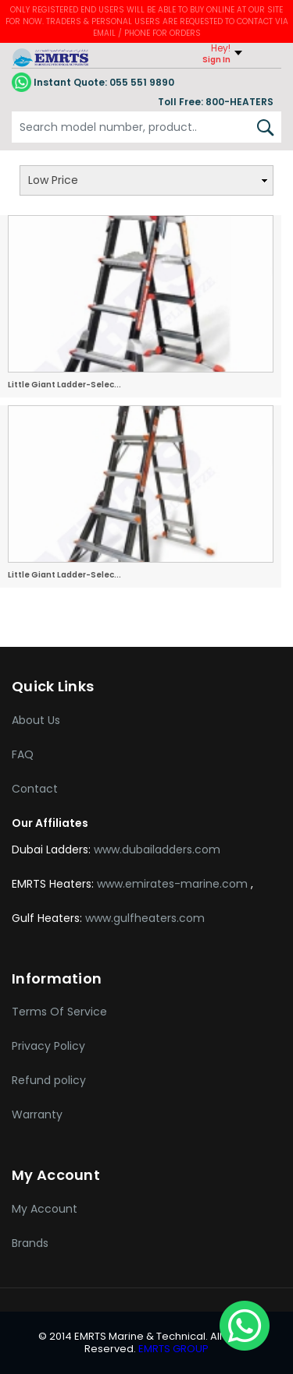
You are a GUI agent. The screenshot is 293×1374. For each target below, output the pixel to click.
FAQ (23, 754)
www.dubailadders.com (157, 849)
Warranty (37, 1114)
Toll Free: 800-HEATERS (215, 101)
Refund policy (49, 1080)
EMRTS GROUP (172, 1348)
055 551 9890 (93, 82)
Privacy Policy (48, 1046)
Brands (30, 1243)
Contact (35, 788)
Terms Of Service (59, 1011)
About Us (36, 720)
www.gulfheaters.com (145, 918)
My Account (44, 1209)
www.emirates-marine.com (174, 884)
